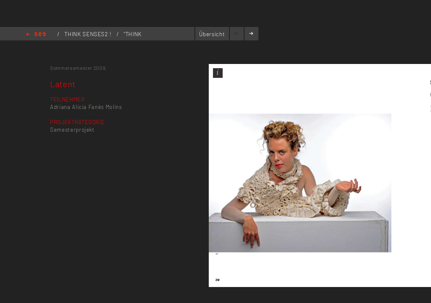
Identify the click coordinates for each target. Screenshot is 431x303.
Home (36, 34)
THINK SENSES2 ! (88, 34)
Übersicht (212, 34)
